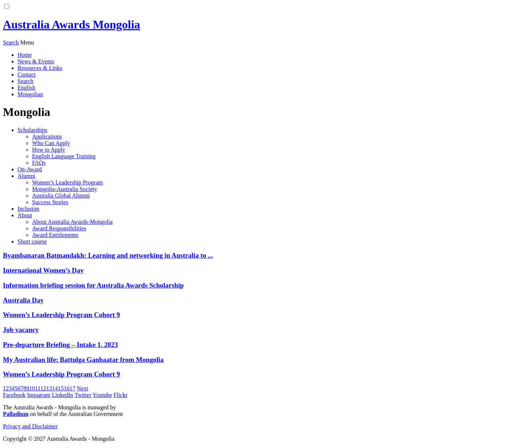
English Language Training (64, 156)
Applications (47, 136)
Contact (27, 74)
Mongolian (30, 94)
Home (25, 55)
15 (61, 388)
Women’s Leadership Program (67, 182)
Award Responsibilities (59, 228)
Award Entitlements (55, 235)
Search (26, 81)
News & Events (36, 61)
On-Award (30, 169)
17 (72, 388)
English (26, 88)
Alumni (26, 176)
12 (43, 388)
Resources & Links (40, 68)
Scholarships (32, 130)
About (25, 215)
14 (55, 388)
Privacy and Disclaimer (30, 426)
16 (67, 388)
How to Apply (48, 150)
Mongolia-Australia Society (64, 189)
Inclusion (28, 209)
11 (37, 388)
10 (32, 388)
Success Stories (50, 202)
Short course (32, 241)
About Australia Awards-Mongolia (72, 222)
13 (49, 388)
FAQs (39, 163)
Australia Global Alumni (61, 195)
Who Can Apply (51, 143)
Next (82, 388)
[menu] (27, 42)
